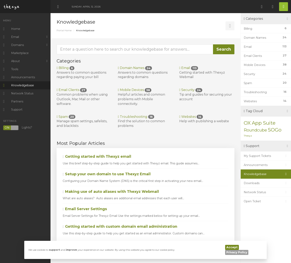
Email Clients (72, 90)
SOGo (275, 130)
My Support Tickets (266, 155)
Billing (65, 68)
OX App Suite (259, 123)
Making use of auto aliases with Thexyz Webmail (111, 191)
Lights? (17, 127)
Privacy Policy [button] (236, 252)
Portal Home (64, 30)
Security (190, 90)
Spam (66, 117)
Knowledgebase (266, 174)
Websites (191, 117)
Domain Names (135, 68)
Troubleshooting (136, 117)
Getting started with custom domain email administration (120, 226)
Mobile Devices (134, 90)
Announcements (266, 165)
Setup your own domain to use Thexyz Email (107, 174)
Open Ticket (266, 201)
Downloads (266, 183)
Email (188, 68)
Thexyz (248, 135)
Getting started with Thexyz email (97, 156)
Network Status (266, 192)
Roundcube (255, 130)
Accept (232, 247)
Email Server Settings (85, 209)
